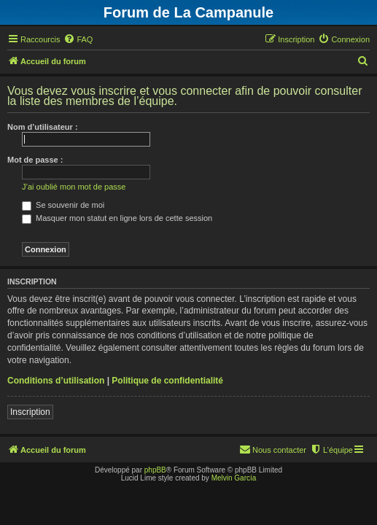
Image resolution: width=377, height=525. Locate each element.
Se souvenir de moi (63, 205)
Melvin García (234, 478)
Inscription (30, 412)
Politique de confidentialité (167, 381)
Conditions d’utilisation (55, 381)
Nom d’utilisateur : (42, 126)
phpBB (155, 470)
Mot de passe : (35, 159)
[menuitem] (78, 39)
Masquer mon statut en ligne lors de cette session (117, 218)
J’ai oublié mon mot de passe (73, 186)
